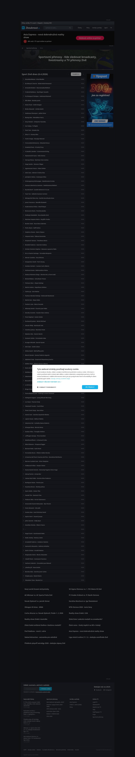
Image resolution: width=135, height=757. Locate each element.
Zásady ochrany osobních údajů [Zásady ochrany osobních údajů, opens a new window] (60, 378)
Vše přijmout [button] (90, 387)
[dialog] (67, 378)
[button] (67, 382)
